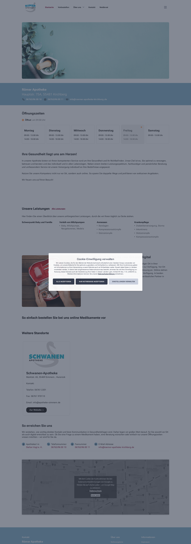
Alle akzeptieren (63, 282)
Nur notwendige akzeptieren (91, 282)
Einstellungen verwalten (123, 282)
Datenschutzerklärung (106, 274)
